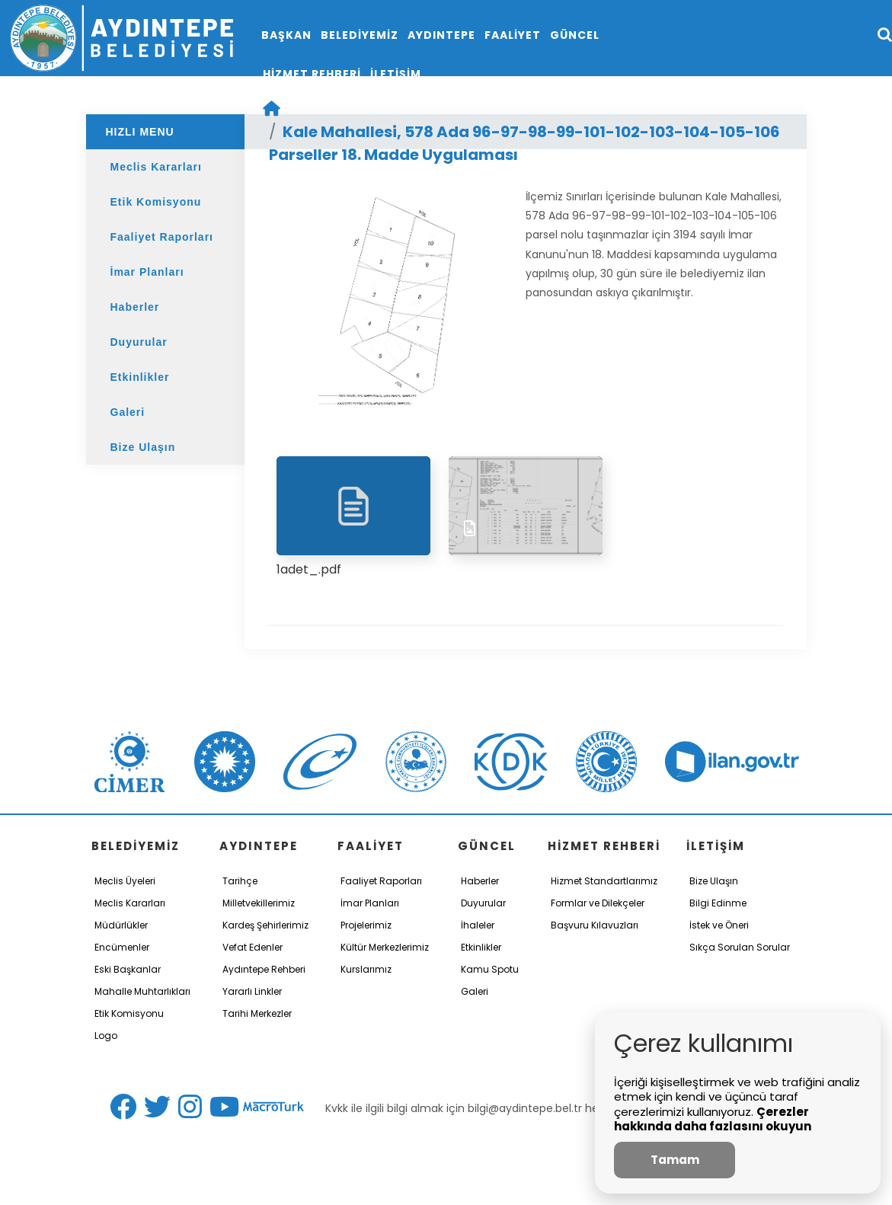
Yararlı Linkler (252, 991)
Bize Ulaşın (143, 447)
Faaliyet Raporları (162, 237)
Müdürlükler (121, 925)
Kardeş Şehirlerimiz (265, 925)
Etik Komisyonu (156, 202)
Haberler (135, 307)
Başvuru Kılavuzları (594, 925)
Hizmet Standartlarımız (604, 880)
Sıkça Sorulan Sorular (739, 947)
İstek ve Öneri (719, 925)
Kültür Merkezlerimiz (384, 947)
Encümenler (121, 947)
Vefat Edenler (252, 947)
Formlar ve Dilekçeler (597, 903)
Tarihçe (239, 880)
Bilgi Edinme (718, 903)
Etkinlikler (140, 377)
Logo (105, 1035)
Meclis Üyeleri (124, 880)
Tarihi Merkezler (257, 1013)
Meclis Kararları (156, 167)
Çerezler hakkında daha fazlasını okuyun (712, 1119)
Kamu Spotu (490, 969)
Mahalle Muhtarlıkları (142, 991)
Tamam (675, 1160)
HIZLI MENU (140, 132)
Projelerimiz (366, 925)
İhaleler (477, 925)
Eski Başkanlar (127, 969)
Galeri (127, 412)
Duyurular (139, 342)
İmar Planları (147, 272)
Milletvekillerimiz (258, 903)
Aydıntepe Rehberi (263, 969)
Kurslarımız (366, 969)
